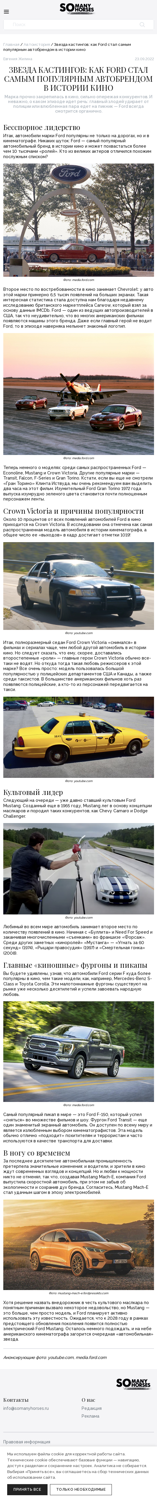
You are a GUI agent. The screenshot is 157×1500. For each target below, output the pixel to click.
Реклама (90, 1416)
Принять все (27, 1489)
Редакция (92, 1408)
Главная (11, 44)
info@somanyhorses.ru (26, 1408)
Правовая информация (26, 1441)
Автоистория (37, 44)
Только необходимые (81, 1489)
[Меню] (6, 11)
